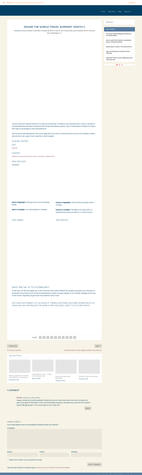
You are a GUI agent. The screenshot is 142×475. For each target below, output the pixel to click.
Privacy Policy (118, 473)
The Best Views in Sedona (88, 374)
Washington (55, 31)
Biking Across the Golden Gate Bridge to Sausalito (19, 374)
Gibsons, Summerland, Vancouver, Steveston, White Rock (33, 154)
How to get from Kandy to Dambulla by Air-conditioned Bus (118, 39)
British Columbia (34, 28)
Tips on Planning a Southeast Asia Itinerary (118, 50)
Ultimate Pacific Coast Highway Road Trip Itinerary (119, 56)
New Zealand (78, 28)
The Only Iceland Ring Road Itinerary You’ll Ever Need (118, 32)
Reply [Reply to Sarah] (88, 406)
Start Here (111, 9)
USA (48, 31)
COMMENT (11, 426)
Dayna (24, 28)
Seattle (14, 146)
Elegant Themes (24, 473)
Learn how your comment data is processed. (53, 465)
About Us (127, 9)
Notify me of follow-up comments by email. (25, 458)
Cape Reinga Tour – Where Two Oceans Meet (42, 373)
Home (103, 9)
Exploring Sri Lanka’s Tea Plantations (119, 45)
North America (89, 28)
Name (10, 450)
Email (42, 450)
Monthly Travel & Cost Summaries (60, 28)
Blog (119, 9)
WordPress (43, 473)
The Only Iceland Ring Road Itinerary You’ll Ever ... (29, 2)
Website (74, 450)
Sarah (19, 395)
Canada (44, 28)
